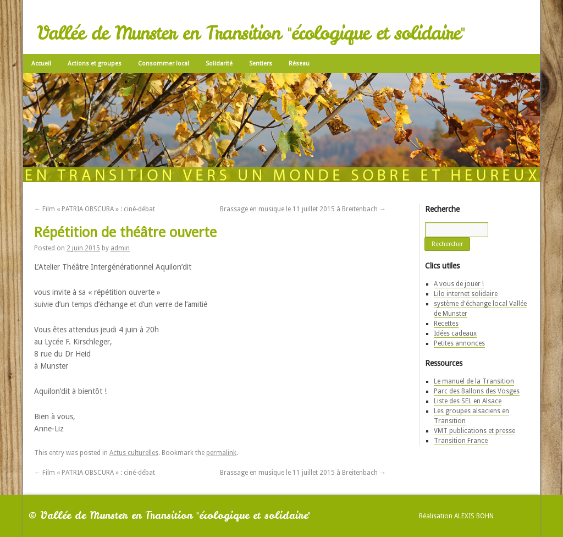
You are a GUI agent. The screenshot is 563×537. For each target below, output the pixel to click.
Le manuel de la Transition (474, 381)
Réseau (299, 63)
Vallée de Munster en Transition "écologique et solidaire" (251, 33)
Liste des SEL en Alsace (467, 401)
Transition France (461, 441)
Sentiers (260, 63)
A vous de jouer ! (459, 284)
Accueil (41, 63)
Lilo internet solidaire (466, 294)
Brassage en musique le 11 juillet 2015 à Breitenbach (303, 209)
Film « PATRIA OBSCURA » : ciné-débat (94, 209)
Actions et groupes (95, 63)
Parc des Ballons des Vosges (477, 391)
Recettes (446, 323)
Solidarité (219, 63)
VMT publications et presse (474, 431)
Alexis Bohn (474, 516)
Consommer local (163, 63)
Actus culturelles (133, 453)
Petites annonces (459, 343)
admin (120, 248)
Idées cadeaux (455, 333)
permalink (221, 453)
